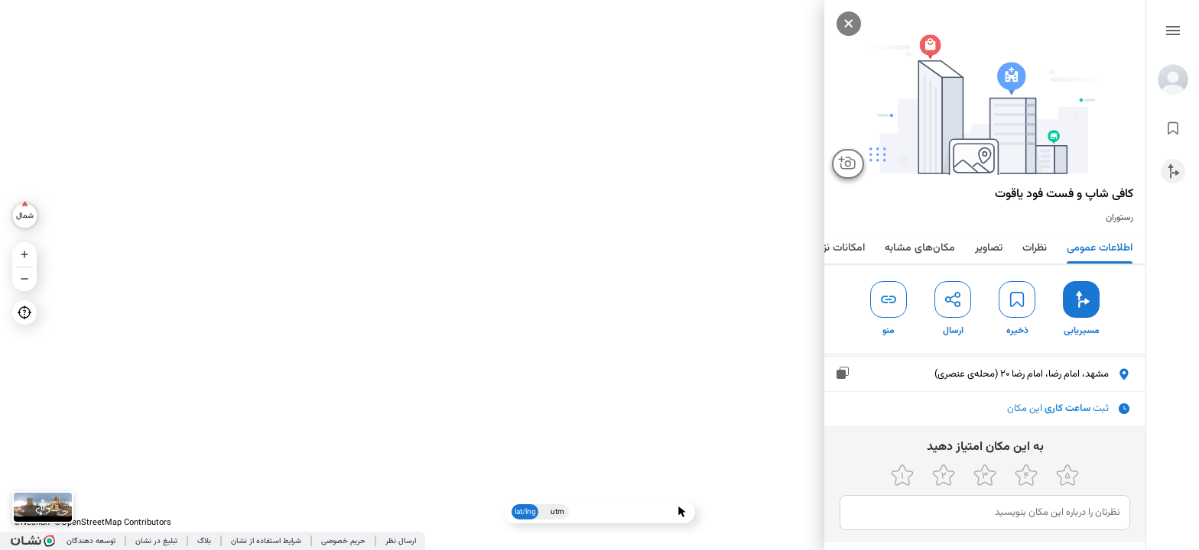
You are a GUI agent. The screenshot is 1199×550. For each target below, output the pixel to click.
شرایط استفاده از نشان (266, 541)
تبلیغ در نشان (156, 541)
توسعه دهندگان (91, 541)
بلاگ (204, 541)
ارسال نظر (400, 541)
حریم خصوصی (343, 541)
